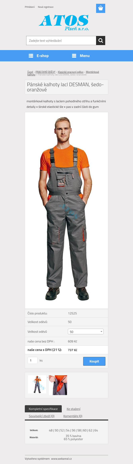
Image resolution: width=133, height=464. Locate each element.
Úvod (30, 72)
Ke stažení (73, 408)
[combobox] (85, 331)
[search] (100, 40)
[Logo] (64, 23)
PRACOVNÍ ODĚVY (45, 72)
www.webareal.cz (61, 458)
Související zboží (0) (41, 416)
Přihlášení (30, 7)
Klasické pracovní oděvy (70, 72)
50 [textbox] (71, 331)
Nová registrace (45, 7)
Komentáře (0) (72, 416)
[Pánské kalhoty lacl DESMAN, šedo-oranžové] (66, 113)
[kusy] (33, 360)
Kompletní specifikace (43, 408)
